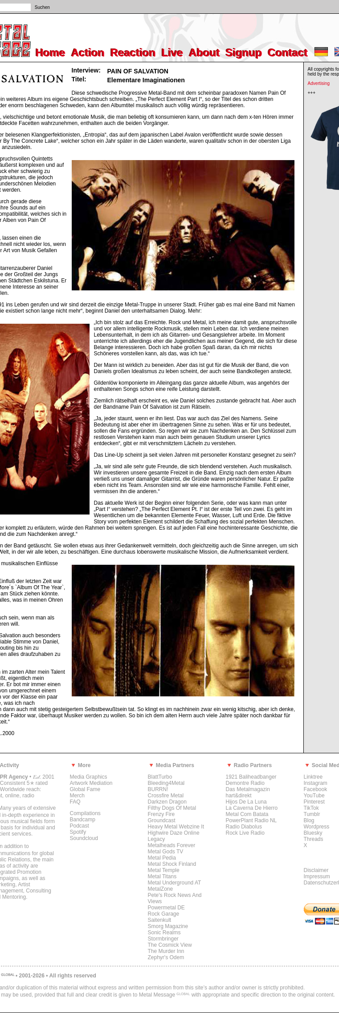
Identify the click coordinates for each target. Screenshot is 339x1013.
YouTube (314, 795)
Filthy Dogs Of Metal (172, 808)
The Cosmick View (170, 945)
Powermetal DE (166, 907)
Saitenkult (160, 920)
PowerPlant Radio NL (251, 820)
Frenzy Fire (161, 814)
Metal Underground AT (174, 883)
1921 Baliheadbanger (251, 777)
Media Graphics (88, 777)
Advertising (319, 83)
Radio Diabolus (244, 827)
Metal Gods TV (166, 851)
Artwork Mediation (91, 783)
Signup (244, 53)
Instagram (315, 783)
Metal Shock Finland (172, 864)
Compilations (85, 813)
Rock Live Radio (245, 833)
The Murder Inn (166, 951)
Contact (288, 53)
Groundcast (162, 820)
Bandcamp (82, 819)
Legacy (156, 839)
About (204, 53)
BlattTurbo (160, 777)
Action (88, 53)
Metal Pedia (162, 858)
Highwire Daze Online (174, 833)
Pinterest (314, 802)
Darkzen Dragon (167, 802)
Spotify (78, 832)
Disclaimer (316, 870)
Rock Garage (164, 914)
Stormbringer (163, 939)
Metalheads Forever (172, 845)
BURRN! (158, 789)
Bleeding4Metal (166, 783)
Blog (309, 820)
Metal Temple (164, 870)
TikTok (311, 808)
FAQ (75, 802)
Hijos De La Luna (246, 802)
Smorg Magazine (168, 926)
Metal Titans (162, 876)
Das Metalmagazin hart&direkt (248, 792)
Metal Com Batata (247, 814)
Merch (77, 795)
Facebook (315, 789)
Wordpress (317, 827)
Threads (313, 839)
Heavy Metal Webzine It (176, 827)
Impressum (317, 876)
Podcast (79, 826)
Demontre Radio (245, 783)
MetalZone (160, 889)
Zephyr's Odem (166, 957)
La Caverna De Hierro (252, 808)
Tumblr (312, 814)
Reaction (133, 53)
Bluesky (313, 833)
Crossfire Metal (166, 795)
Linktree (313, 777)
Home (51, 53)
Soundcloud (84, 838)
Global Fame (85, 789)
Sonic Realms (164, 932)
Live (172, 53)
